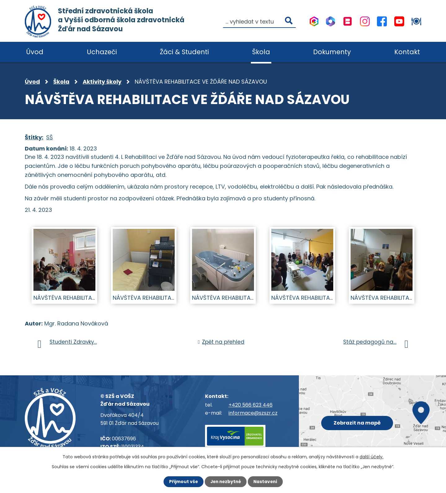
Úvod (32, 81)
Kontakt (407, 51)
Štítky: (34, 137)
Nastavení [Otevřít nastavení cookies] (266, 481)
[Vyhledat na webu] (259, 21)
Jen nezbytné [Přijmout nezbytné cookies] (225, 481)
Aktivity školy (102, 81)
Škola (61, 81)
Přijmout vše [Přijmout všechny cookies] (182, 481)
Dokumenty (332, 51)
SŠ (49, 137)
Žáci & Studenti (184, 51)
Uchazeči (102, 51)
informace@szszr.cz (253, 413)
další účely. (371, 457)
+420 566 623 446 (251, 404)
